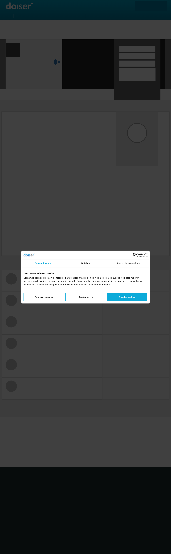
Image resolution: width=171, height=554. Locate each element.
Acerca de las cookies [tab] (128, 263)
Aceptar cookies (127, 297)
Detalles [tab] (85, 263)
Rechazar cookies (44, 297)
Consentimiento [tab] (43, 263)
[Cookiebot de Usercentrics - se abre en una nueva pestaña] (135, 255)
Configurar (85, 297)
